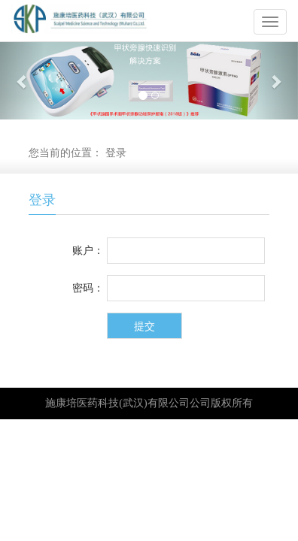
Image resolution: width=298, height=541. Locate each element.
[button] (22, 80)
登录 (115, 153)
